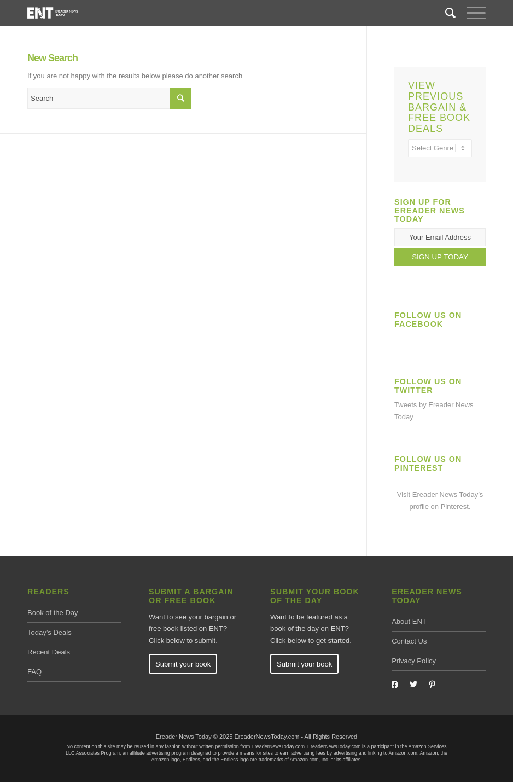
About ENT (409, 621)
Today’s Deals (49, 632)
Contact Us (409, 641)
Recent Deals (48, 652)
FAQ (34, 672)
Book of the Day (52, 613)
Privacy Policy (414, 661)
